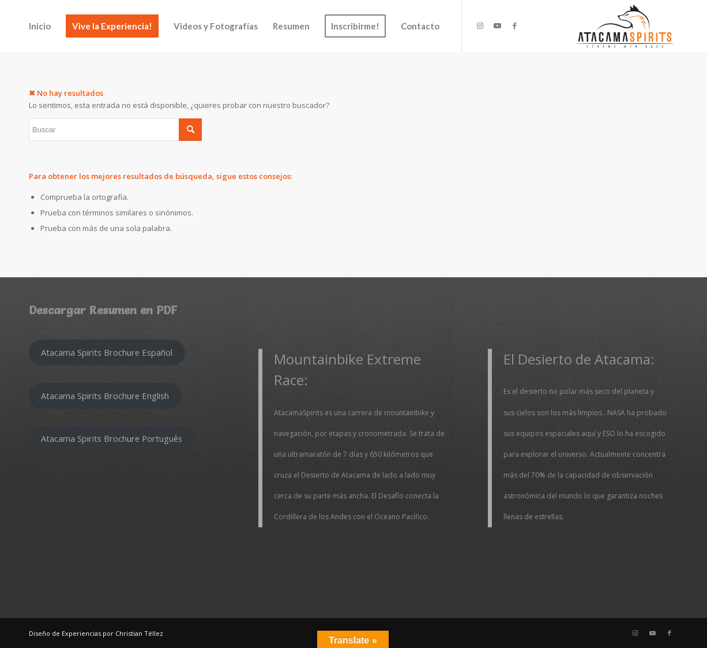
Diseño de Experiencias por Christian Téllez (96, 633)
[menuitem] (39, 26)
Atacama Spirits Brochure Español (106, 352)
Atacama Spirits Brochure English (105, 395)
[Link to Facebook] (514, 25)
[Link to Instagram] (479, 25)
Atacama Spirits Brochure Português (111, 438)
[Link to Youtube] (497, 25)
